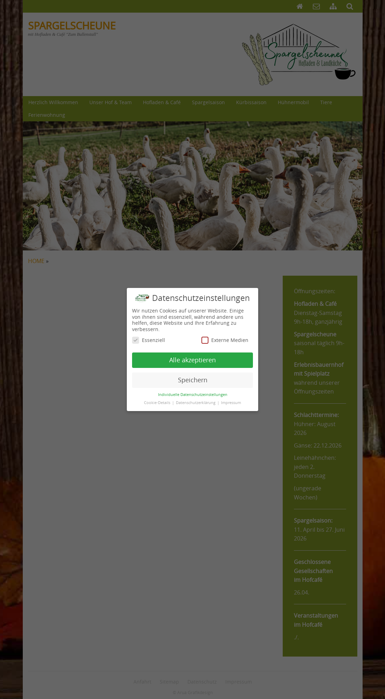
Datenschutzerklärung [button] (196, 398)
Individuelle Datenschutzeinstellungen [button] (192, 390)
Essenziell (148, 336)
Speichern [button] (192, 376)
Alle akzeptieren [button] (192, 356)
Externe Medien (224, 336)
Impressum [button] (231, 398)
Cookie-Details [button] (157, 398)
